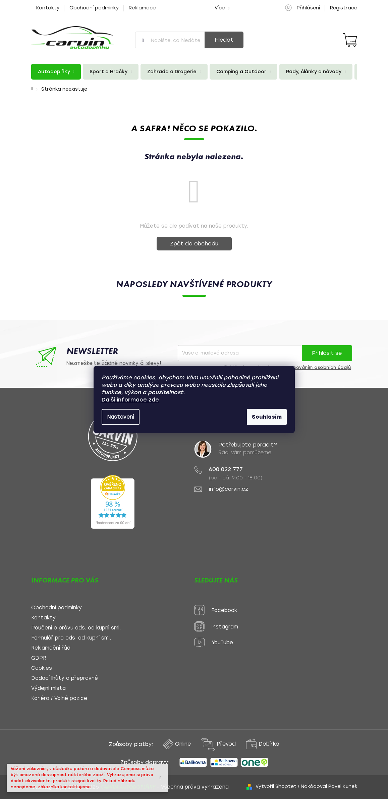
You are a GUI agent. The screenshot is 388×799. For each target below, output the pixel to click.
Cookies (41, 668)
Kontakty (47, 8)
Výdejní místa (48, 688)
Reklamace (142, 8)
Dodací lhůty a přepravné (64, 678)
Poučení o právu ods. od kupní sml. (76, 628)
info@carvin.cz (228, 489)
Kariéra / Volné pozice (59, 698)
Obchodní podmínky (94, 8)
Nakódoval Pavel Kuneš (329, 786)
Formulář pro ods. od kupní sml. (71, 638)
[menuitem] (56, 72)
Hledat (224, 40)
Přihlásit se (327, 353)
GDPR (38, 658)
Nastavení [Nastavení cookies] (120, 417)
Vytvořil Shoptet (276, 786)
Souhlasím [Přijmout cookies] (267, 417)
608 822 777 (226, 469)
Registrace (343, 8)
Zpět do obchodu (194, 243)
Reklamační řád (50, 648)
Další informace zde (130, 399)
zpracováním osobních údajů (316, 367)
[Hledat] (189, 40)
